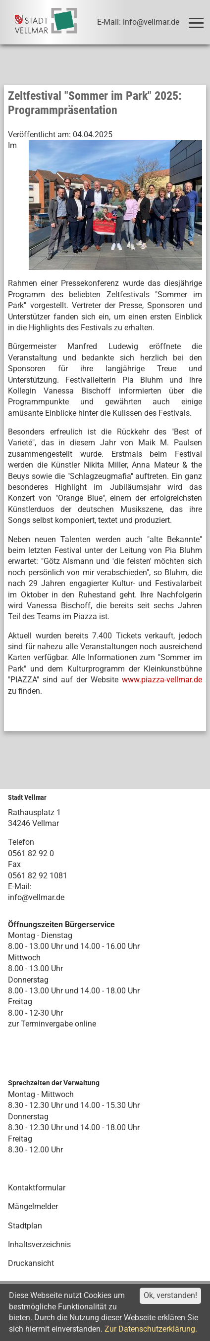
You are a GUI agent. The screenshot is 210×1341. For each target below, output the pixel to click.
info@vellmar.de (36, 897)
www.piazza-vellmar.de (162, 679)
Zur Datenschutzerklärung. (151, 1329)
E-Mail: (20, 886)
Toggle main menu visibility (198, 18)
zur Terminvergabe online (52, 1023)
